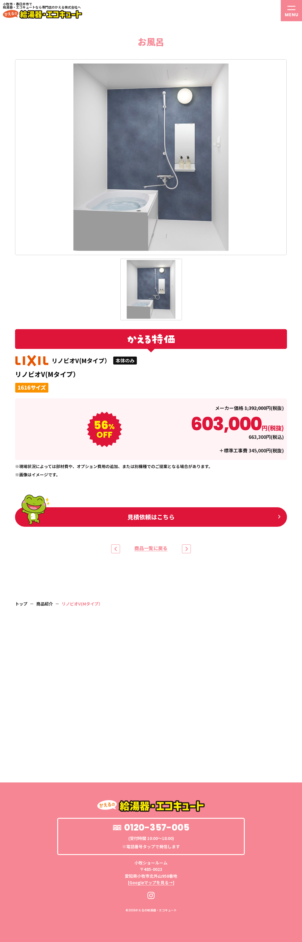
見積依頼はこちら (98, 516)
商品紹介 (44, 604)
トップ (21, 604)
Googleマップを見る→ (151, 882)
